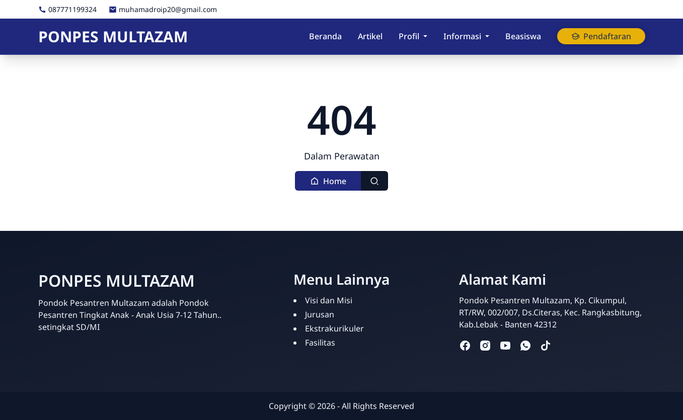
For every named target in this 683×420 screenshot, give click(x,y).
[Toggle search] (374, 181)
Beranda (325, 36)
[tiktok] (546, 345)
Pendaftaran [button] (601, 36)
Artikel (370, 36)
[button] (328, 181)
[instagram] (485, 345)
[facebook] (465, 345)
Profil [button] (409, 36)
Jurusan (319, 314)
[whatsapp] (525, 345)
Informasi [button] (462, 36)
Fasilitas (320, 342)
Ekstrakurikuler (334, 328)
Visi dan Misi (328, 300)
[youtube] (505, 345)
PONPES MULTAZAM (113, 36)
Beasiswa (523, 36)
